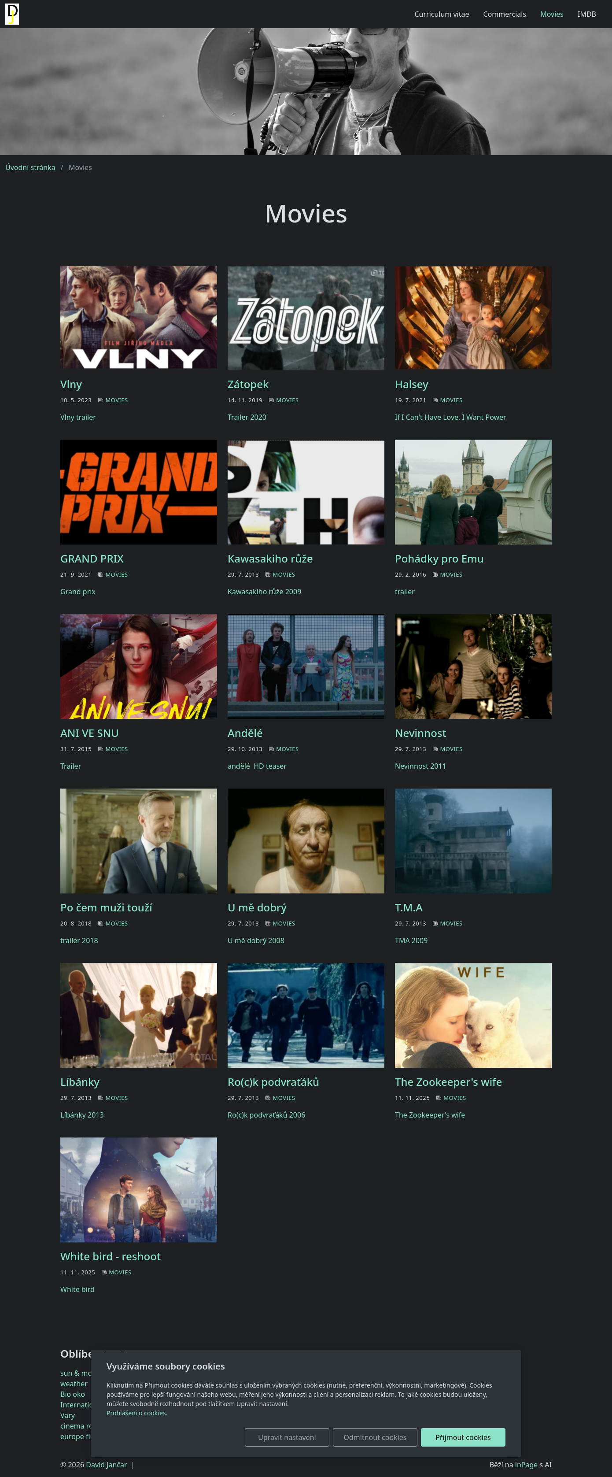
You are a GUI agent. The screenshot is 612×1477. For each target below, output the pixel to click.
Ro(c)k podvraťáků (273, 1081)
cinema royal (81, 1426)
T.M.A (409, 907)
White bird (77, 1289)
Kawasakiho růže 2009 (264, 591)
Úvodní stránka (30, 167)
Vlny (71, 384)
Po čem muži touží (106, 907)
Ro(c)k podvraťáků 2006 (266, 1115)
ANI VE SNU (89, 733)
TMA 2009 (411, 940)
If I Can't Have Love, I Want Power (450, 417)
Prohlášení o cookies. (137, 1413)
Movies (552, 14)
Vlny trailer (78, 417)
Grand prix (78, 591)
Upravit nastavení (287, 1437)
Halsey (411, 384)
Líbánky (80, 1081)
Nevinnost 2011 (420, 766)
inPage (526, 1465)
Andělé (245, 733)
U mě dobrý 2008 (256, 940)
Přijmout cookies (462, 1437)
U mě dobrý (257, 907)
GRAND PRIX (92, 558)
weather (74, 1383)
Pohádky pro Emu (439, 558)
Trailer (70, 766)
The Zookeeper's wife (448, 1081)
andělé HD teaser (257, 766)
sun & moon (80, 1373)
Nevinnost (420, 733)
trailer (405, 591)
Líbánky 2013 (82, 1115)
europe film (79, 1436)
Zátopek (248, 384)
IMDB (587, 14)
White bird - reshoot (110, 1256)
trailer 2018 (79, 940)
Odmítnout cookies (375, 1437)
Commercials (505, 14)
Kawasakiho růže (270, 558)
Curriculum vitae (441, 14)
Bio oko (72, 1394)
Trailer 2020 (247, 417)
